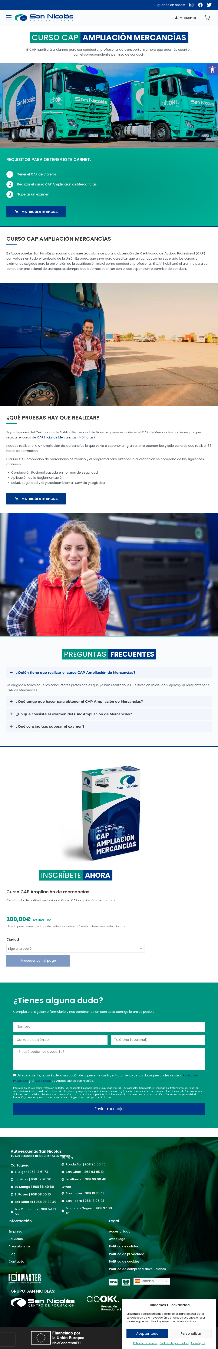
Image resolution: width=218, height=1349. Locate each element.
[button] (109, 673)
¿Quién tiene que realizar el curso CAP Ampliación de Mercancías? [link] (79, 673)
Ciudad (12, 940)
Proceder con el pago (38, 962)
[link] (212, 69)
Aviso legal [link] (198, 1343)
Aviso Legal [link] (43, 1082)
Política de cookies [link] (145, 1343)
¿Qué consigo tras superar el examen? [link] (52, 727)
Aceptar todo (147, 1333)
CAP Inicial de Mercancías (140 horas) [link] (66, 437)
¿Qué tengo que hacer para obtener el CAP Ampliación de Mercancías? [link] (83, 702)
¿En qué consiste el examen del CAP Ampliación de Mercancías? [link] (77, 715)
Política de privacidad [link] (174, 1343)
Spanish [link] (144, 1281)
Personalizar (191, 1333)
